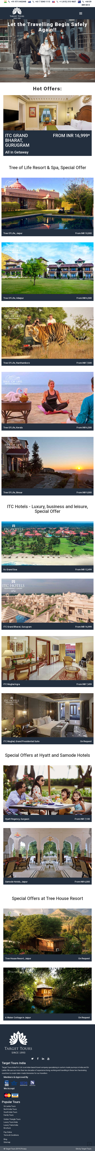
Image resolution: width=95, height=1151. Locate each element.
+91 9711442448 (18, 1)
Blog (5, 1139)
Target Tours (18, 1042)
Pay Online (8, 1132)
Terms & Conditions (11, 1135)
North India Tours (10, 1109)
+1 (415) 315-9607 (67, 1)
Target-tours (24, 13)
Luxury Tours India (11, 1122)
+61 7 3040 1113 (42, 1)
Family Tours (9, 1115)
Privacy (24, 1149)
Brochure (7, 1128)
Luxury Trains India (11, 1125)
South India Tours (10, 1112)
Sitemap (7, 1142)
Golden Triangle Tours (12, 1119)
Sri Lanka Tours (10, 1106)
